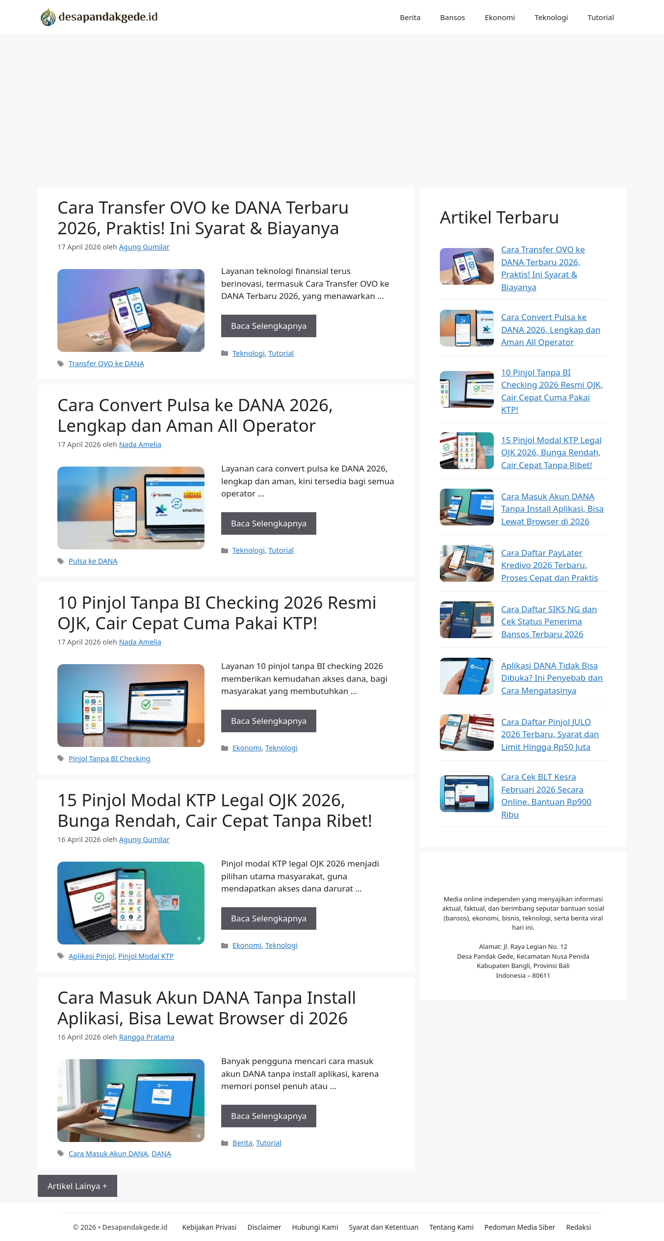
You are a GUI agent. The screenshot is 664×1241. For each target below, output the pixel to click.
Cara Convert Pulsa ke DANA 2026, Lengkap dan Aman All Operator (195, 415)
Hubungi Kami (315, 1227)
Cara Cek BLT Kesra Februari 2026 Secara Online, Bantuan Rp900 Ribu (546, 795)
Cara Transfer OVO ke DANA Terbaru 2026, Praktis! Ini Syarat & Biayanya (203, 217)
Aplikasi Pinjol (91, 956)
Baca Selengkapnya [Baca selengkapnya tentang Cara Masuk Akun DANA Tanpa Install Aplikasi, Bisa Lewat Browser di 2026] (268, 1115)
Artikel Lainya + (77, 1185)
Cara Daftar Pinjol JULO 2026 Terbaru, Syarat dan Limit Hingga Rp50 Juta (550, 734)
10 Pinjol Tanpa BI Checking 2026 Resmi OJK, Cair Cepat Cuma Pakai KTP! (217, 612)
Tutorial (600, 17)
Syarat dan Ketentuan (384, 1227)
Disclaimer (264, 1227)
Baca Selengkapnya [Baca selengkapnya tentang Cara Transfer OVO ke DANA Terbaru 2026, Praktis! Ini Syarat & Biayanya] (268, 325)
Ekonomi (500, 17)
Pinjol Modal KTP (146, 956)
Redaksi (578, 1227)
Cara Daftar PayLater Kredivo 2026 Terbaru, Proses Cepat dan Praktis (549, 565)
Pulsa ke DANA (93, 561)
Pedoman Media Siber (520, 1227)
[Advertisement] (332, 107)
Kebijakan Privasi (209, 1227)
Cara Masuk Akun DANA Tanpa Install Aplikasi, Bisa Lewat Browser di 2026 (206, 1007)
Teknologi (551, 17)
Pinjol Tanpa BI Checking (109, 758)
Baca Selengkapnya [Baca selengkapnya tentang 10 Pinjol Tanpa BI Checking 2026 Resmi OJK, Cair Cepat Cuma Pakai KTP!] (268, 720)
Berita (410, 17)
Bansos (452, 17)
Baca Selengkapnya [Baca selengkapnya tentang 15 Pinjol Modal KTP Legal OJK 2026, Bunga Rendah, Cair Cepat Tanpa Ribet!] (268, 918)
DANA (161, 1153)
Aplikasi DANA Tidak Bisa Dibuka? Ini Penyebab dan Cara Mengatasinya (552, 678)
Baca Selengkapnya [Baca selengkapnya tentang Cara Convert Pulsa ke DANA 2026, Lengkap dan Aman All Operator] (268, 523)
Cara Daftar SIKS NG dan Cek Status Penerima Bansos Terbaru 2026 (549, 621)
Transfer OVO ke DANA (106, 363)
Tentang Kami (451, 1227)
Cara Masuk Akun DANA (108, 1153)
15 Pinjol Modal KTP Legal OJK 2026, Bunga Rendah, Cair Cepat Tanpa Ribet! (214, 810)
